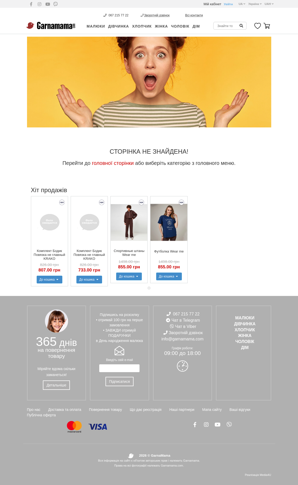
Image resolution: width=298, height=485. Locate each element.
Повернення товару (105, 410)
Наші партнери (182, 410)
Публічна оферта (41, 415)
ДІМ (196, 26)
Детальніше (56, 385)
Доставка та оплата (64, 410)
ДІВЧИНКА (118, 26)
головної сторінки (113, 163)
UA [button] (242, 3)
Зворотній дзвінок (157, 15)
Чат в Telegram (185, 320)
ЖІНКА (161, 26)
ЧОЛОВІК (180, 26)
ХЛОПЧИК (142, 26)
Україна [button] (255, 3)
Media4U (265, 474)
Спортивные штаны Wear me (129, 253)
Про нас (34, 410)
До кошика (49, 279)
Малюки (96, 26)
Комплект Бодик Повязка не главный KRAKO (49, 255)
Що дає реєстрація (145, 410)
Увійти (228, 4)
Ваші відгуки (239, 410)
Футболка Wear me (169, 251)
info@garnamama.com (182, 339)
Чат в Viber (185, 326)
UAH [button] (269, 3)
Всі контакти (194, 15)
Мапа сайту (212, 410)
